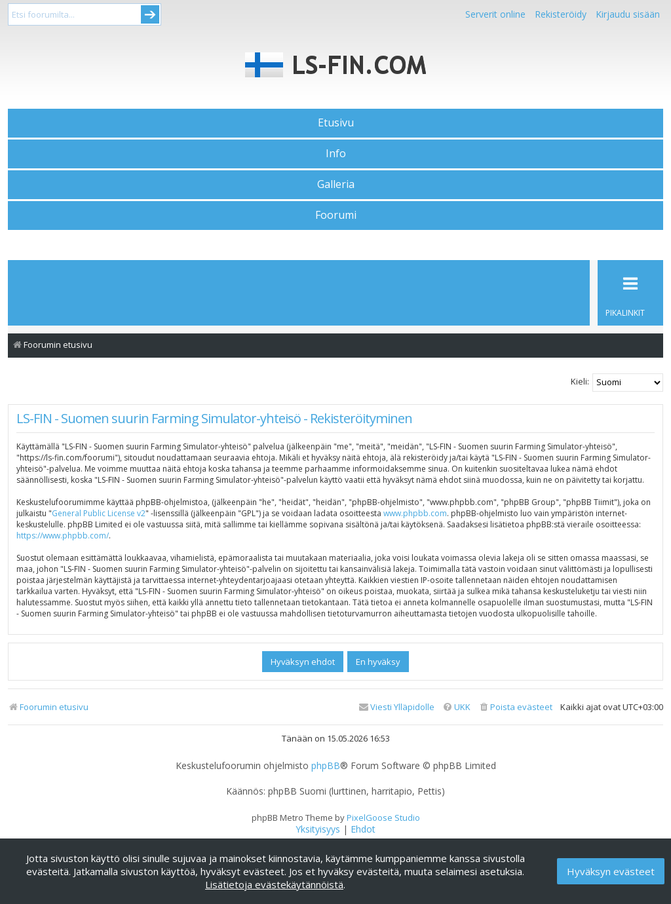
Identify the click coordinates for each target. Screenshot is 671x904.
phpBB (325, 766)
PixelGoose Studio (383, 817)
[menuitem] (515, 707)
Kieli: (580, 381)
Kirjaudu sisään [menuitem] (628, 14)
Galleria (336, 184)
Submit (150, 14)
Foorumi (335, 215)
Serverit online (495, 14)
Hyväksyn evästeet (611, 871)
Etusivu (336, 122)
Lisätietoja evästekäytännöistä (274, 884)
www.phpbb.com (415, 513)
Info (336, 153)
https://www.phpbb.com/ (62, 535)
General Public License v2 (98, 513)
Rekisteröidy (560, 14)
